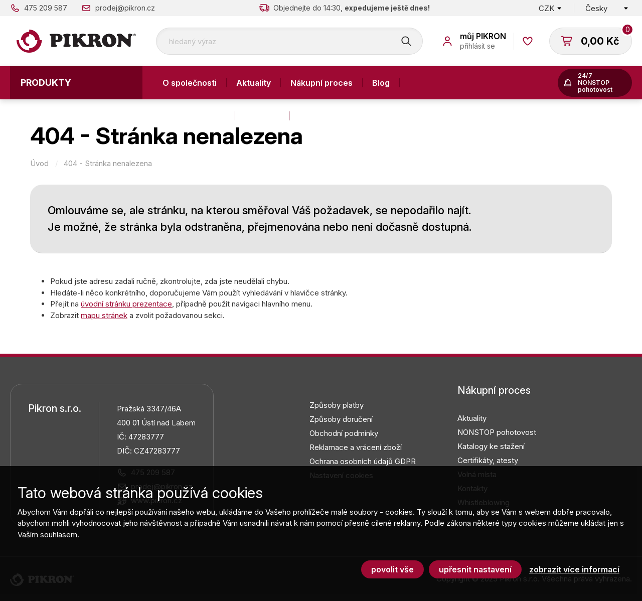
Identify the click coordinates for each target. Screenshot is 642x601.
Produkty (46, 82)
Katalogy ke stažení (491, 446)
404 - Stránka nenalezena (108, 163)
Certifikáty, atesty (487, 460)
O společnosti (190, 83)
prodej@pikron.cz (125, 8)
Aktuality (253, 83)
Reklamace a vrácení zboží (355, 447)
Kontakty (262, 116)
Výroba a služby (194, 116)
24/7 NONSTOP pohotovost (595, 82)
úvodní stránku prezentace (126, 304)
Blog (381, 83)
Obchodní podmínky (343, 433)
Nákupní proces (321, 83)
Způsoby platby (336, 405)
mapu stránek (104, 315)
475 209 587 (45, 8)
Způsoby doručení (341, 419)
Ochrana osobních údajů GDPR (362, 461)
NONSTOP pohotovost (496, 432)
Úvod (39, 163)
